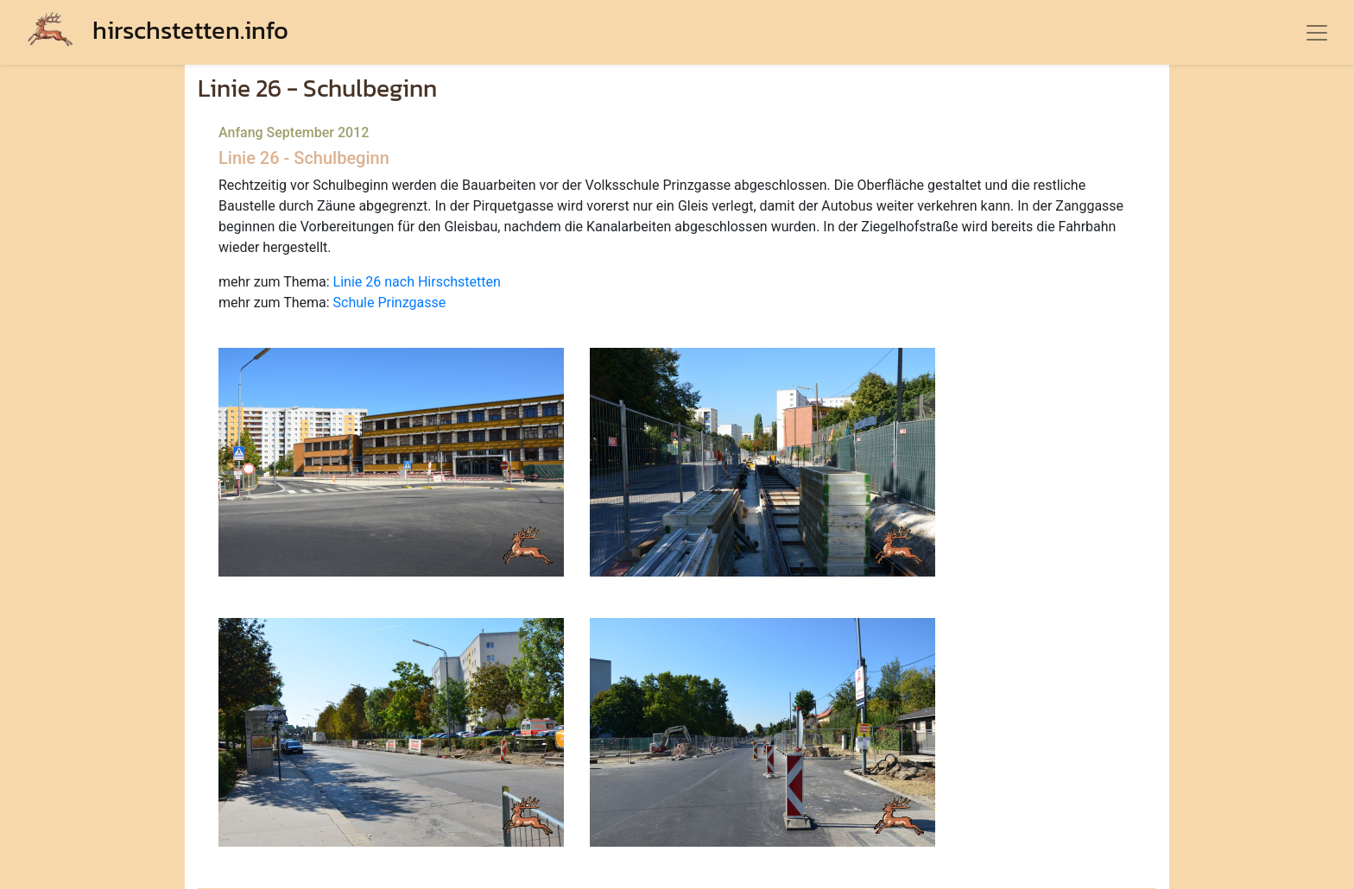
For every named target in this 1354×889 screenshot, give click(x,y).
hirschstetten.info (158, 29)
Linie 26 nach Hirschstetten (417, 282)
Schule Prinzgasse (389, 302)
